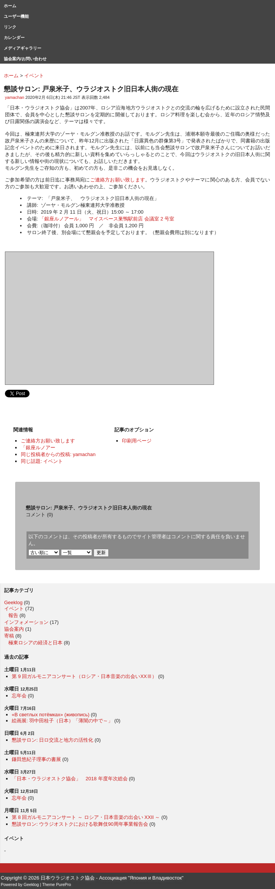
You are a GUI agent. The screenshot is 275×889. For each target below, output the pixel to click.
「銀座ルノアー (38, 447)
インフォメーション (26, 622)
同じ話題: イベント (42, 461)
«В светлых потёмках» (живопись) (50, 714)
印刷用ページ (137, 441)
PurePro (63, 884)
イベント (14, 608)
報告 (13, 615)
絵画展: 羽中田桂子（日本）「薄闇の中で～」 (62, 720)
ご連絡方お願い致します (117, 180)
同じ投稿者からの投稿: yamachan (58, 454)
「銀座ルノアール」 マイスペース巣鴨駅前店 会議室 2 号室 (106, 219)
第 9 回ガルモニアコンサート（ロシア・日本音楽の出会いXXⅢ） (84, 676)
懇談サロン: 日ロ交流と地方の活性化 (52, 740)
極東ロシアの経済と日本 (35, 642)
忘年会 (19, 695)
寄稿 (9, 636)
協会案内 (14, 629)
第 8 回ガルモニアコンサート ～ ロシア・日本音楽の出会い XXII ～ (86, 817)
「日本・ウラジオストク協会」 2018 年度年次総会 (70, 778)
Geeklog (13, 602)
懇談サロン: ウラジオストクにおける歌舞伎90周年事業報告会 (80, 824)
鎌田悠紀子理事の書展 (36, 759)
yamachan (14, 97)
